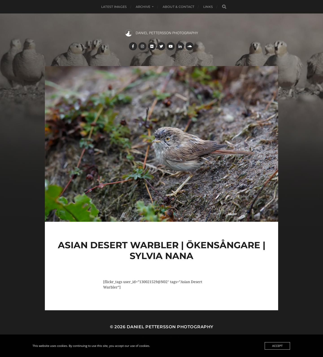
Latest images (114, 7)
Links (208, 7)
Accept (277, 346)
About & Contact (178, 7)
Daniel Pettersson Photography (170, 326)
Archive (143, 7)
